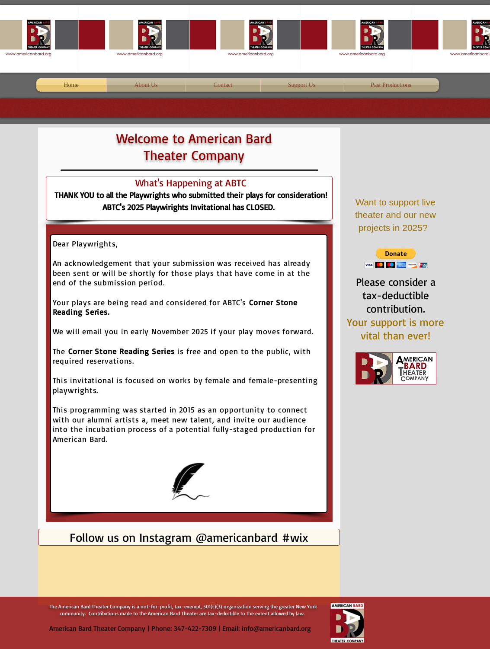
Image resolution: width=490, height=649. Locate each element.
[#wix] (296, 537)
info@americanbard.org (276, 628)
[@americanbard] (236, 537)
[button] (396, 258)
